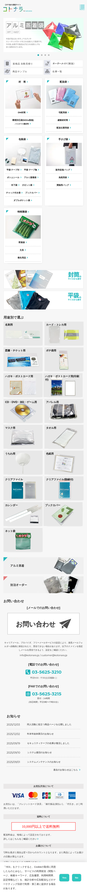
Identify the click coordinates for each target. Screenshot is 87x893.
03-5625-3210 (47, 672)
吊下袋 (14, 185)
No (76, 877)
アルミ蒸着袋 (30, 177)
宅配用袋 (63, 112)
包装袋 (22, 139)
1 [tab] (38, 55)
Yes (64, 877)
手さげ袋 (63, 139)
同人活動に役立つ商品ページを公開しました (49, 724)
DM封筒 (22, 112)
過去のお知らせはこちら (65, 769)
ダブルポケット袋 (21, 200)
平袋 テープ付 (13, 170)
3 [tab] (45, 55)
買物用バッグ (63, 185)
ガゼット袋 (27, 185)
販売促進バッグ (63, 170)
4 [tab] (49, 55)
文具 (22, 250)
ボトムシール (13, 177)
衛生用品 (22, 257)
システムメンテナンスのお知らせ (43, 761)
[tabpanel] (43, 35)
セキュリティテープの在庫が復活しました (48, 743)
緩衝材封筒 (63, 120)
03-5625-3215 (46, 694)
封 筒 (22, 81)
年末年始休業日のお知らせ (40, 733)
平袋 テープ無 (30, 170)
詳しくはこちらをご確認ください (20, 838)
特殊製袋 (22, 211)
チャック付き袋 (13, 193)
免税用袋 (63, 177)
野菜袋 (22, 242)
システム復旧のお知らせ (39, 752)
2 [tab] (42, 55)
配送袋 (63, 81)
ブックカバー (31, 193)
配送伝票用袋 (63, 128)
